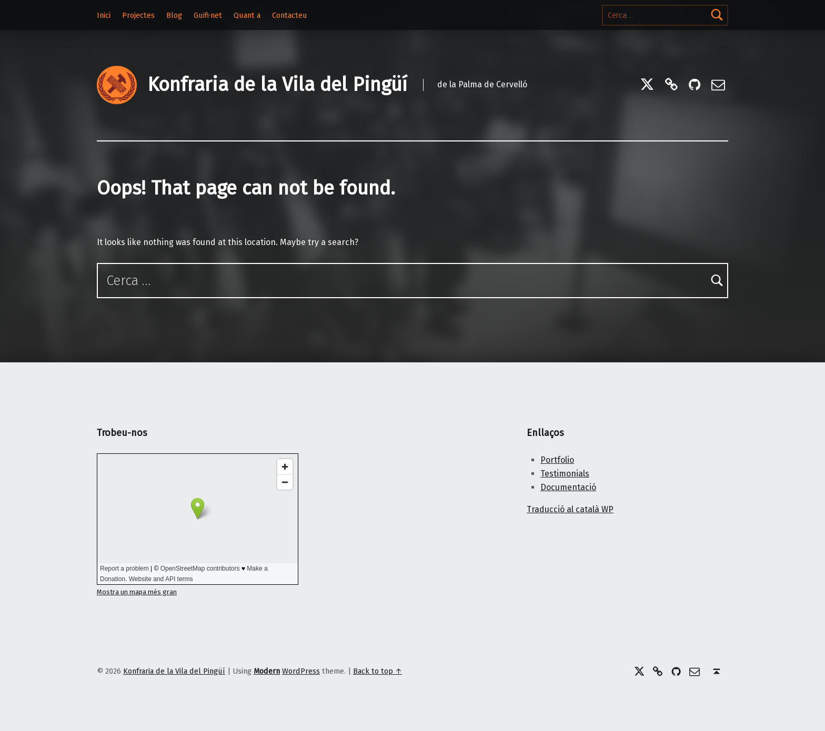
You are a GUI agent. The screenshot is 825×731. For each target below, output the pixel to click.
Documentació (568, 487)
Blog (174, 15)
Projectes (138, 15)
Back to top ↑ (377, 671)
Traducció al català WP (570, 509)
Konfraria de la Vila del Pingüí (277, 84)
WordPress (301, 671)
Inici (103, 15)
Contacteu (289, 15)
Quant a (247, 15)
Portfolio (557, 460)
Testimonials (564, 474)
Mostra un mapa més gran (137, 592)
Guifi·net (208, 15)
